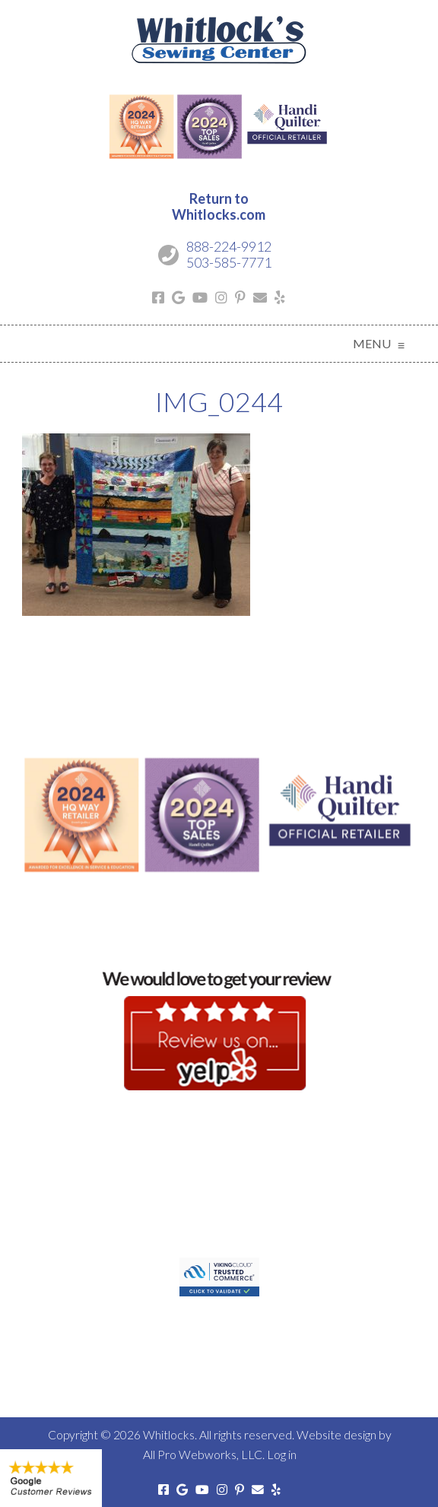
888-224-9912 (228, 246)
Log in (282, 1454)
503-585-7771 (228, 262)
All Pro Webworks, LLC (202, 1454)
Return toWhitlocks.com (218, 207)
